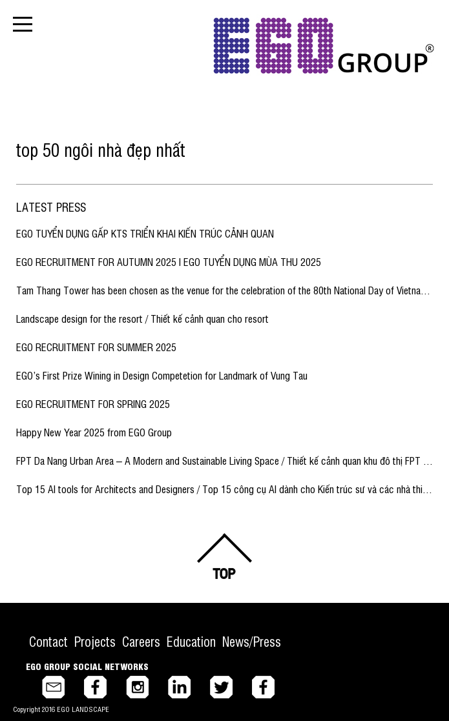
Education (191, 641)
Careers (141, 641)
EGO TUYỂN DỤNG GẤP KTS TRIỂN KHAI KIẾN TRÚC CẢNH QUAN (145, 233)
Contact (48, 641)
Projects (95, 641)
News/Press (251, 641)
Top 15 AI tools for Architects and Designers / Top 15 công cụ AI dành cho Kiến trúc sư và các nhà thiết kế (229, 489)
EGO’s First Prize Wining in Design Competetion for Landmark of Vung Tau (162, 375)
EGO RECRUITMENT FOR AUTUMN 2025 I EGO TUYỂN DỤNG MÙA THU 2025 (168, 261)
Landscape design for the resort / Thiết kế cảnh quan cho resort (142, 318)
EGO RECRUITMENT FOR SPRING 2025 (93, 403)
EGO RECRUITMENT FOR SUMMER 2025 (96, 347)
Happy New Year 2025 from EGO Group (94, 432)
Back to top (225, 556)
